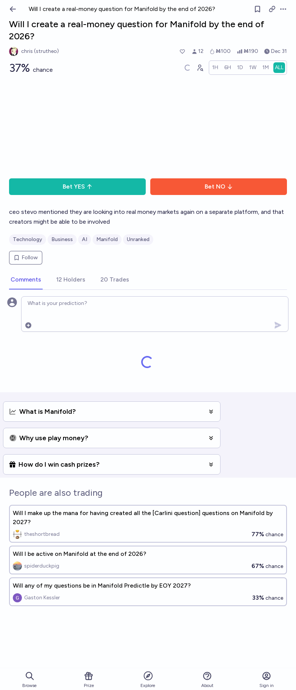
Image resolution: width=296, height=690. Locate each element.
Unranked (138, 239)
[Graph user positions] (199, 68)
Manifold (107, 239)
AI (84, 239)
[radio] (215, 67)
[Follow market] (257, 9)
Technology (27, 239)
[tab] (26, 280)
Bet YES (77, 186)
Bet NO (219, 186)
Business (62, 239)
